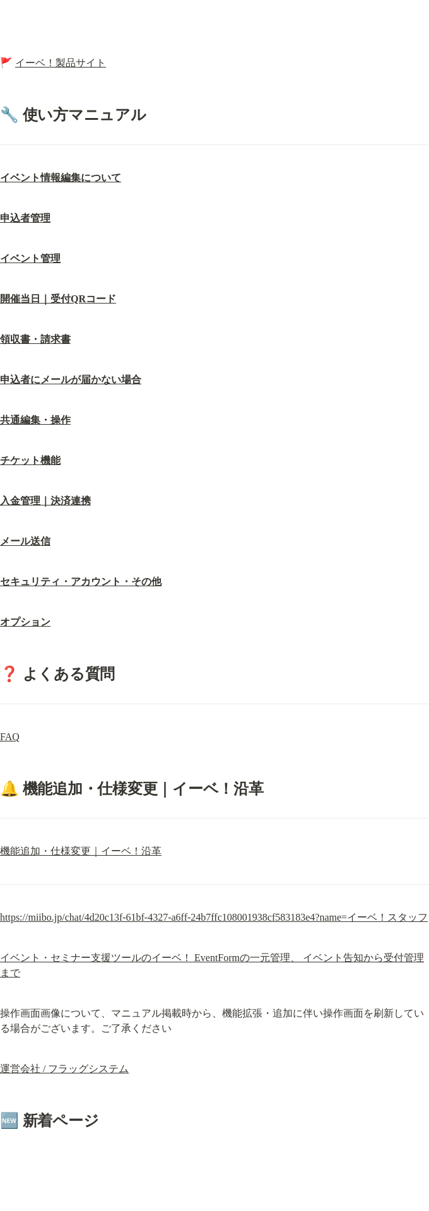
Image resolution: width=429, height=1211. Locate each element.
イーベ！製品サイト (60, 62)
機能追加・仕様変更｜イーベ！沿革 (81, 851)
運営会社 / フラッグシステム (64, 1068)
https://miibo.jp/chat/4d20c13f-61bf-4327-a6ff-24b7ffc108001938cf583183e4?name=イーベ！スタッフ (214, 917)
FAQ (10, 736)
